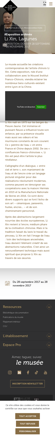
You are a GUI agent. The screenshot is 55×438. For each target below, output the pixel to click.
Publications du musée (13, 317)
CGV (5, 326)
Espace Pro (12, 345)
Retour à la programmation (24, 28)
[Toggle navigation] (51, 3)
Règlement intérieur (11, 321)
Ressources (12, 307)
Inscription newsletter (27, 383)
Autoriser (41, 107)
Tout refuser (27, 424)
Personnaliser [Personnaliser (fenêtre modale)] (27, 431)
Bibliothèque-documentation (16, 312)
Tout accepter (27, 416)
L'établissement (15, 336)
